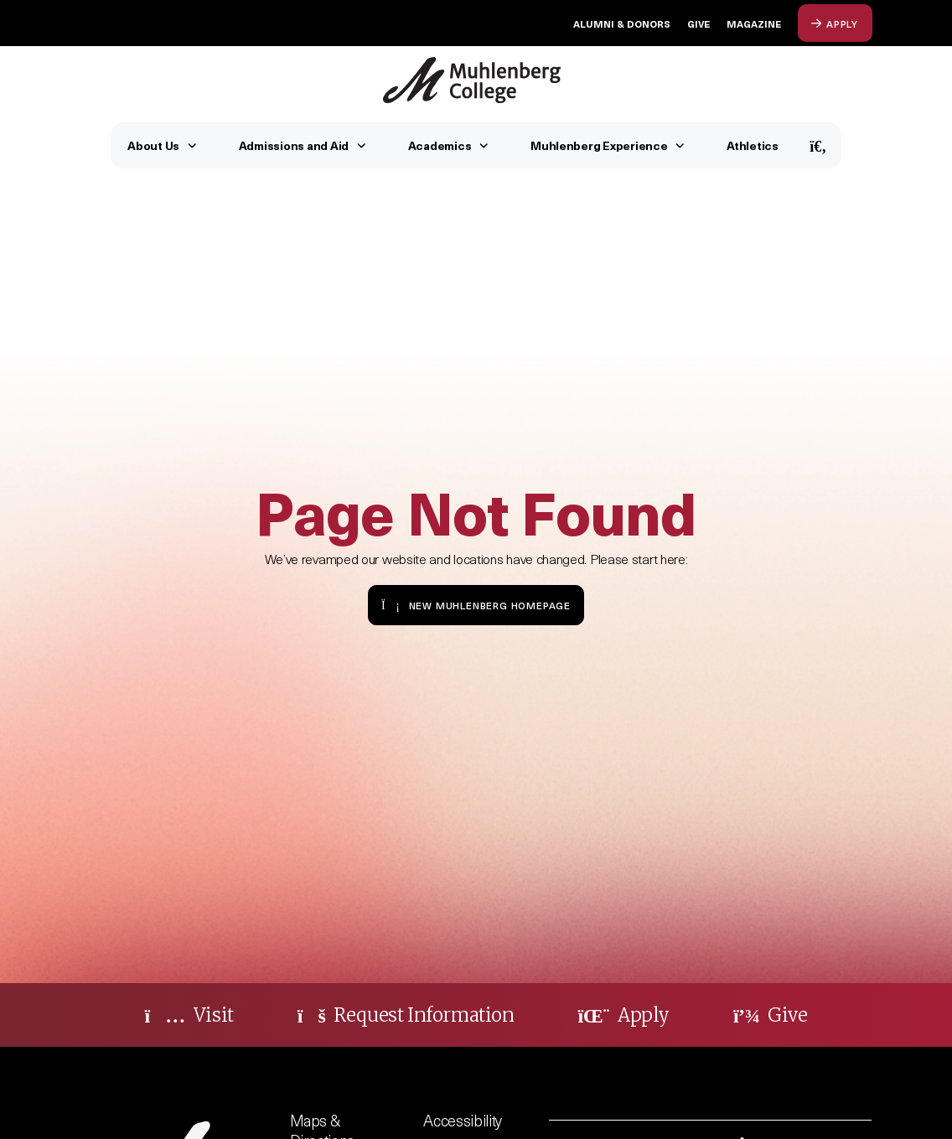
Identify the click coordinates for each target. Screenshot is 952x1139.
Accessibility (462, 1120)
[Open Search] (818, 145)
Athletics (753, 145)
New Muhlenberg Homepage (476, 605)
